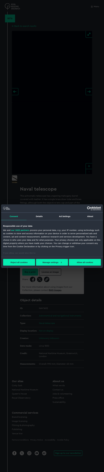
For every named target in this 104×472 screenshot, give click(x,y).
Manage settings (52, 262)
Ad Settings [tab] (64, 216)
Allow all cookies (85, 262)
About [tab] (90, 216)
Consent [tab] (14, 216)
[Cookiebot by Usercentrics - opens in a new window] (89, 208)
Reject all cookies (19, 262)
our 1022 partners (20, 230)
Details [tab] (39, 216)
